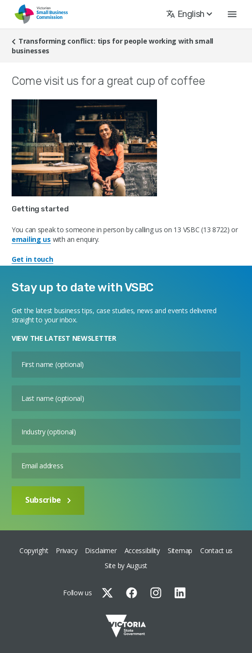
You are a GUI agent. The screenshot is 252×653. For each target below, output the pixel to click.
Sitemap (180, 550)
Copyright (33, 550)
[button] (232, 14)
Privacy (66, 550)
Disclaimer (100, 550)
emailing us (31, 239)
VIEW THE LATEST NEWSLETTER (64, 338)
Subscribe (48, 499)
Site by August (126, 565)
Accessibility (142, 550)
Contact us (216, 550)
